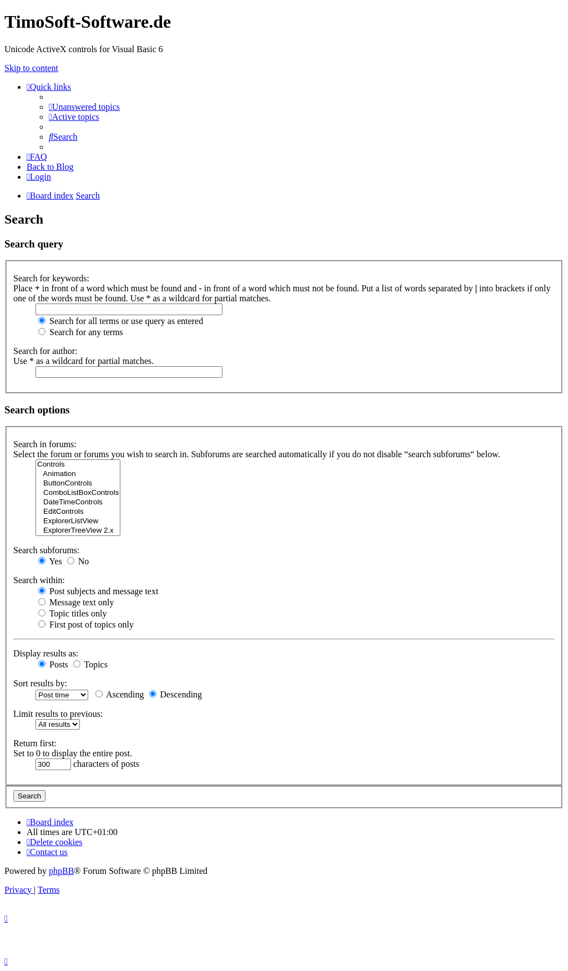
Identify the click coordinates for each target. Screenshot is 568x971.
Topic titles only (72, 613)
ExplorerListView (78, 521)
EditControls (78, 512)
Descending (175, 694)
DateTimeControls (78, 502)
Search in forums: (45, 444)
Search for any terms (80, 332)
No (78, 561)
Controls (78, 464)
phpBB (61, 871)
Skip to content (31, 68)
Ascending (119, 694)
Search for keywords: (51, 278)
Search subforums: (46, 550)
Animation (78, 474)
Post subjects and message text (98, 591)
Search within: (39, 580)
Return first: (35, 743)
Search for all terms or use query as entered (120, 321)
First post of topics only (86, 624)
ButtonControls (78, 483)
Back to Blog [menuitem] (50, 166)
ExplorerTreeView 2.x (78, 530)
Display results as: (45, 653)
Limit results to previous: (58, 714)
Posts (53, 664)
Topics (90, 664)
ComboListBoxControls (78, 493)
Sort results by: (40, 683)
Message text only (76, 602)
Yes (50, 561)
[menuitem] (84, 107)
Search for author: (45, 351)
